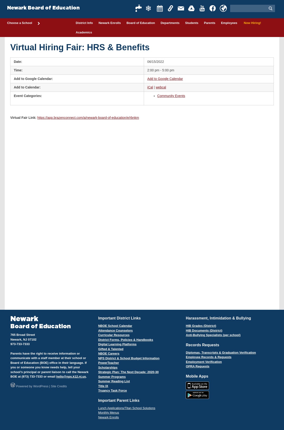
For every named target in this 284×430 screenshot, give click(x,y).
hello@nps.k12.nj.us (71, 376)
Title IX (103, 386)
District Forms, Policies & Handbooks (125, 340)
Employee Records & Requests (208, 357)
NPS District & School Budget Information (129, 358)
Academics (84, 32)
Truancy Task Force (112, 390)
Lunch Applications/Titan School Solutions (126, 408)
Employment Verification (204, 362)
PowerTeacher (108, 363)
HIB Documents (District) (204, 330)
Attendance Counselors (115, 330)
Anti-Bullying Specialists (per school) (213, 335)
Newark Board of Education (43, 7)
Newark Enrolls (109, 23)
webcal (161, 87)
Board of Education (140, 23)
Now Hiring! (251, 23)
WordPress (40, 386)
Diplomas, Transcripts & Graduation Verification (221, 352)
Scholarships (108, 367)
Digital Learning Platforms (117, 344)
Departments (170, 23)
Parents (209, 23)
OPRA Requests (197, 366)
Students (191, 23)
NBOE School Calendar (115, 326)
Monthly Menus (108, 412)
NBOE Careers (109, 353)
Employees (229, 23)
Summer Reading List (114, 381)
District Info (84, 23)
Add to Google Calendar (165, 79)
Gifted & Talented (111, 349)
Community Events (171, 96)
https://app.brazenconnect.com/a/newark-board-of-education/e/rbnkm (88, 118)
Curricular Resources (114, 335)
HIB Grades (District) (201, 326)
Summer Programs (112, 377)
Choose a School (23, 23)
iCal (150, 87)
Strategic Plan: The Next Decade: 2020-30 (128, 372)
